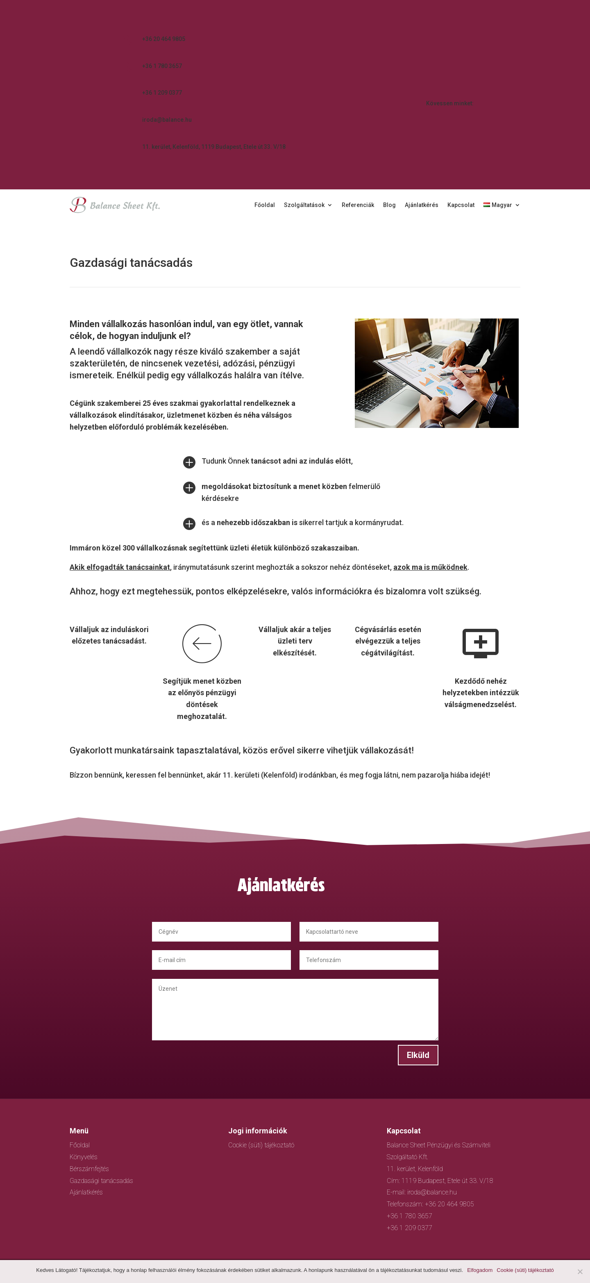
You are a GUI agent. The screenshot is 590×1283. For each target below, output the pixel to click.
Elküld (407, 1048)
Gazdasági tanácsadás (101, 1181)
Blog (389, 205)
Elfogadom (479, 1270)
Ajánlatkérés (421, 205)
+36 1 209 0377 (162, 92)
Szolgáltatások (304, 205)
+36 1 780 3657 (162, 66)
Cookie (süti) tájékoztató (261, 1145)
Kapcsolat (460, 205)
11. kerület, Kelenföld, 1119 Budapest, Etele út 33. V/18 (214, 146)
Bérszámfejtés (89, 1169)
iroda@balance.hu (167, 119)
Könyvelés (84, 1157)
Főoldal (264, 205)
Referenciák (358, 205)
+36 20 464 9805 (163, 39)
